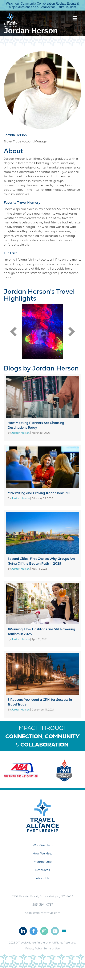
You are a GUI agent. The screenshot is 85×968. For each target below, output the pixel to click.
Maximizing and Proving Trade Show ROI (39, 493)
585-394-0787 (42, 904)
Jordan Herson (15, 135)
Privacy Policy (33, 948)
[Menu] (74, 18)
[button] (13, 331)
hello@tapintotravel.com (42, 913)
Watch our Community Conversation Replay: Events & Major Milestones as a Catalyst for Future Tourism (42, 5)
